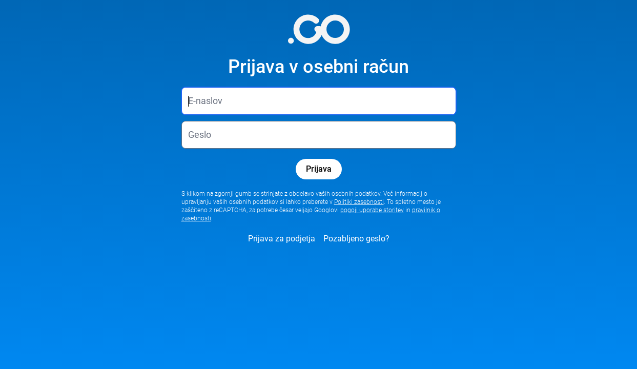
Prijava (319, 169)
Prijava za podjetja (281, 238)
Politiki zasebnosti (359, 202)
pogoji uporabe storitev (372, 210)
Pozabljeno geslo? (356, 238)
